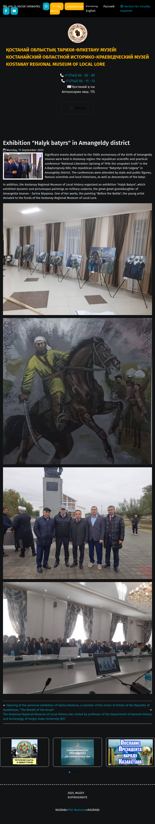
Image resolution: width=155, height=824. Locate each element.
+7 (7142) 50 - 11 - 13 (80, 81)
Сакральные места (67, 9)
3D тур (57, 6)
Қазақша (92, 6)
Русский (109, 6)
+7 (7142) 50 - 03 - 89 (80, 75)
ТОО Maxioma (77, 810)
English (91, 11)
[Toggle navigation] (77, 108)
